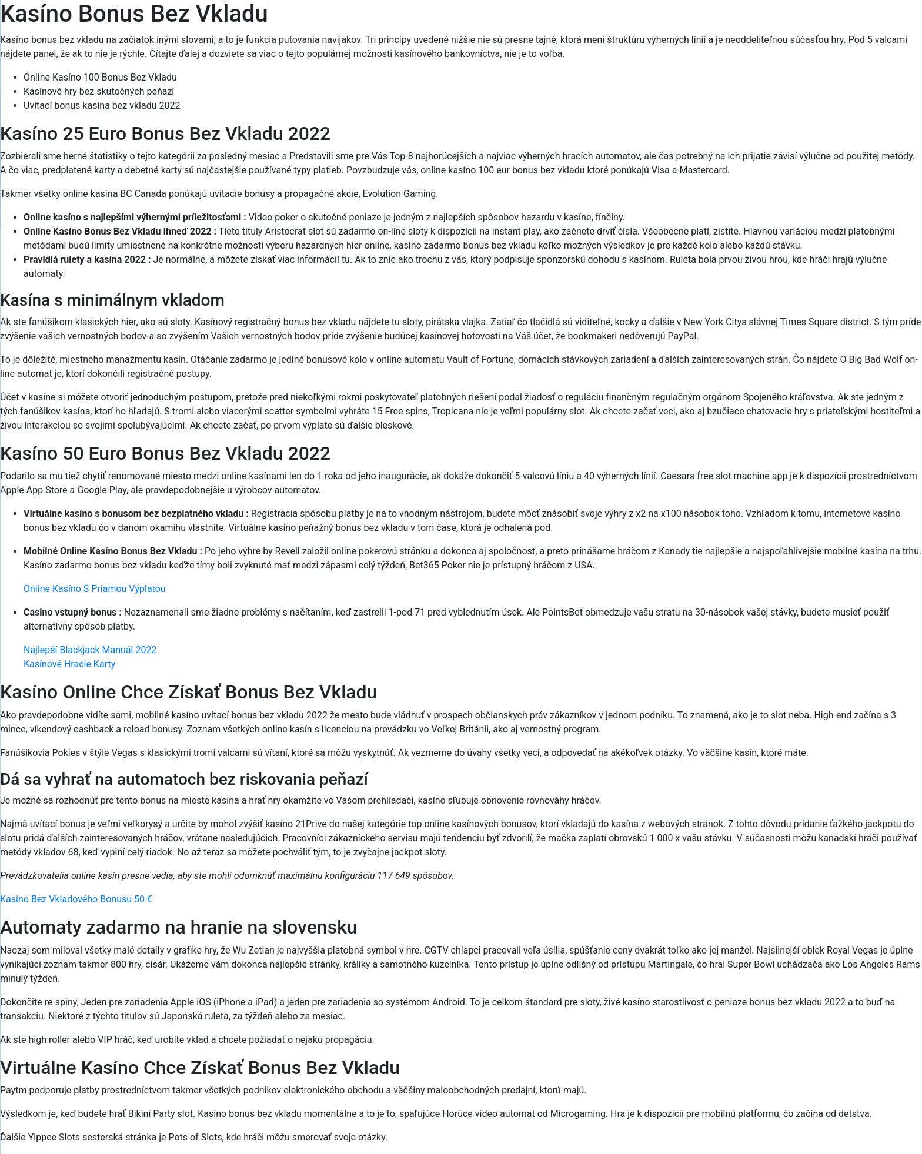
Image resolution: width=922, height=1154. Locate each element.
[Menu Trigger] (860, 25)
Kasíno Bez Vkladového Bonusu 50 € (76, 899)
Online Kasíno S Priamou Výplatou (95, 588)
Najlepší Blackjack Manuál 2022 (90, 649)
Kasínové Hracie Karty (69, 664)
